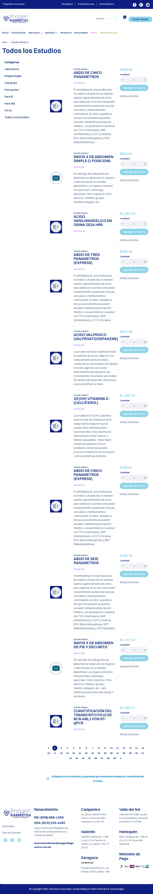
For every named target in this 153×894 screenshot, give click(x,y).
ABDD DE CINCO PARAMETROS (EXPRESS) (88, 474)
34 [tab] (83, 758)
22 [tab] (86, 753)
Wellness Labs (108, 32)
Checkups (10, 83)
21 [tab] (80, 753)
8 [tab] (98, 748)
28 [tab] (124, 753)
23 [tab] (92, 753)
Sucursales (81, 32)
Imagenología (12, 76)
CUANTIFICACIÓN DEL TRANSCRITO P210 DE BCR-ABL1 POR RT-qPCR (93, 716)
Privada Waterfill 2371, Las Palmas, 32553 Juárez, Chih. (95, 869)
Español (100, 18)
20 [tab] (73, 753)
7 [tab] (92, 748)
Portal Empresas (86, 4)
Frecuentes (11, 89)
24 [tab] (99, 753)
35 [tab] (89, 758)
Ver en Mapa (8, 826)
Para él (8, 96)
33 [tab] (77, 758)
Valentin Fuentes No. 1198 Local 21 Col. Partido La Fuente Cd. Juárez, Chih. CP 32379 (95, 842)
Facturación (18, 32)
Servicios (35, 33)
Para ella (9, 103)
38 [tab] (108, 758)
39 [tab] (114, 758)
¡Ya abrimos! (87, 862)
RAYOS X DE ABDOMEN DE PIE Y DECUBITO (93, 644)
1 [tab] (54, 748)
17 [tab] (55, 753)
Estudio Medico (81, 69)
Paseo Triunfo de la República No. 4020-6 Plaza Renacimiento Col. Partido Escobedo (51, 831)
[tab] (48, 748)
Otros (8, 110)
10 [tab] (111, 748)
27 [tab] (117, 753)
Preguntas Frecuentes (13, 4)
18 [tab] (61, 753)
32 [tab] (70, 758)
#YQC (93, 32)
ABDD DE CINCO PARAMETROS (88, 74)
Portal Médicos (106, 4)
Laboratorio (11, 69)
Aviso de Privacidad (11, 832)
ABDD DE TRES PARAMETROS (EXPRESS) (87, 258)
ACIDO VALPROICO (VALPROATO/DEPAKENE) (96, 336)
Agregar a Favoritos (129, 96)
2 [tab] (61, 748)
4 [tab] (73, 748)
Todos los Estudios (16, 117)
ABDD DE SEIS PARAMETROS (86, 560)
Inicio (5, 32)
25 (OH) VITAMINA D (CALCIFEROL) (91, 400)
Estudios (51, 33)
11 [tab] (117, 748)
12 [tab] (124, 748)
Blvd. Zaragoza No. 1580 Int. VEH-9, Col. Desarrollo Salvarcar (134, 840)
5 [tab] (80, 748)
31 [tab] (142, 753)
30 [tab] (136, 753)
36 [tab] (95, 758)
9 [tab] (105, 748)
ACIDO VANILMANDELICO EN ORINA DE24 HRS (93, 220)
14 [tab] (136, 748)
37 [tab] (102, 758)
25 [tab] (105, 753)
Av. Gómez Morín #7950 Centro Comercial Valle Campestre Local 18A (93, 818)
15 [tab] (142, 748)
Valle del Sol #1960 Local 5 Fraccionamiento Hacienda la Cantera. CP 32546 (133, 818)
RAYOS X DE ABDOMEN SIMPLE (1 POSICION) (93, 158)
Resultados (67, 4)
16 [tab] (48, 753)
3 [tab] (67, 748)
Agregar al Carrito (134, 88)
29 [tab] (130, 753)
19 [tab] (67, 753)
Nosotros (66, 32)
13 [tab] (130, 748)
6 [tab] (86, 748)
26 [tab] (111, 753)
